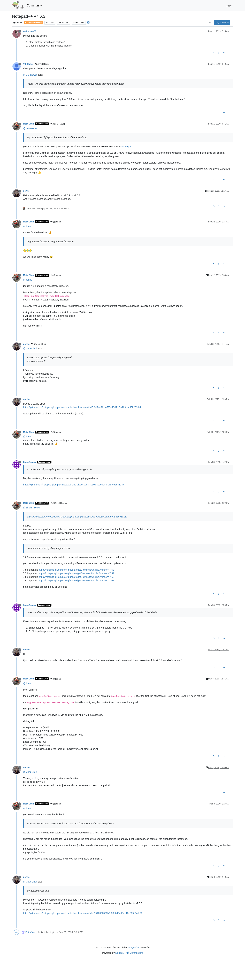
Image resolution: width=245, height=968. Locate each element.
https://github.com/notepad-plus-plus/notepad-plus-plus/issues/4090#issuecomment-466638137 (73, 484)
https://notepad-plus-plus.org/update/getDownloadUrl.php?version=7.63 (76, 580)
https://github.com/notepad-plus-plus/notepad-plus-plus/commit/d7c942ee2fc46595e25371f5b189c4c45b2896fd (82, 407)
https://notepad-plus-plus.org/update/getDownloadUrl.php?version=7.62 (76, 577)
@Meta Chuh (38, 344)
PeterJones (31, 932)
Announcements (33, 22)
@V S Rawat (42, 64)
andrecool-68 (29, 31)
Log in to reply (222, 22)
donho (26, 191)
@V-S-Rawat (30, 74)
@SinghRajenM (58, 503)
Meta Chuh (28, 124)
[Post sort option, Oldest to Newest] (210, 22)
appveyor (126, 146)
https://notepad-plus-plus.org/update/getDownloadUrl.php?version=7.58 (76, 569)
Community (34, 5)
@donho (55, 222)
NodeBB (119, 952)
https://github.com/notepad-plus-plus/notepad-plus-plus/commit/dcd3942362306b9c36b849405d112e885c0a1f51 (82, 913)
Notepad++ (133, 947)
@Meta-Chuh (30, 348)
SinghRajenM (29, 462)
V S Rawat (28, 64)
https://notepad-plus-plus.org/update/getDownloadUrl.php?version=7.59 (76, 573)
